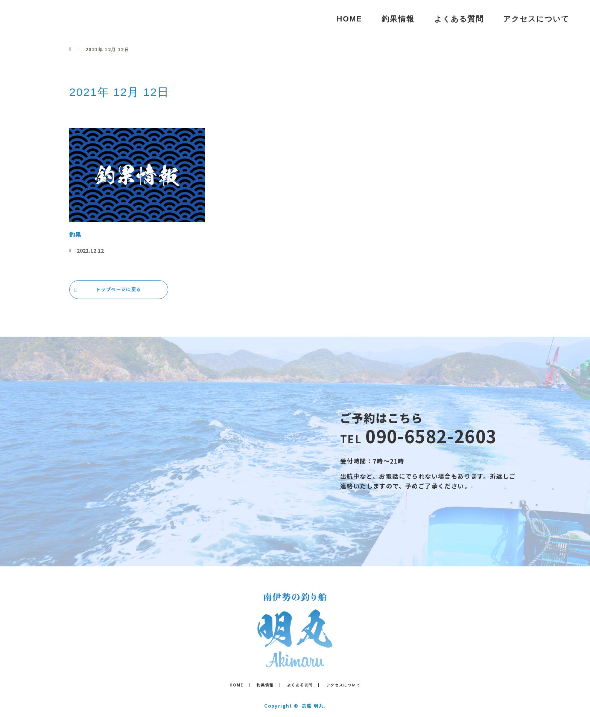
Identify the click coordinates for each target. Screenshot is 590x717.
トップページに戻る (118, 289)
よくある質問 (459, 19)
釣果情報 (398, 19)
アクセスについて (536, 19)
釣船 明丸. (313, 705)
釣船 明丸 (44, 18)
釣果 (75, 234)
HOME (349, 19)
